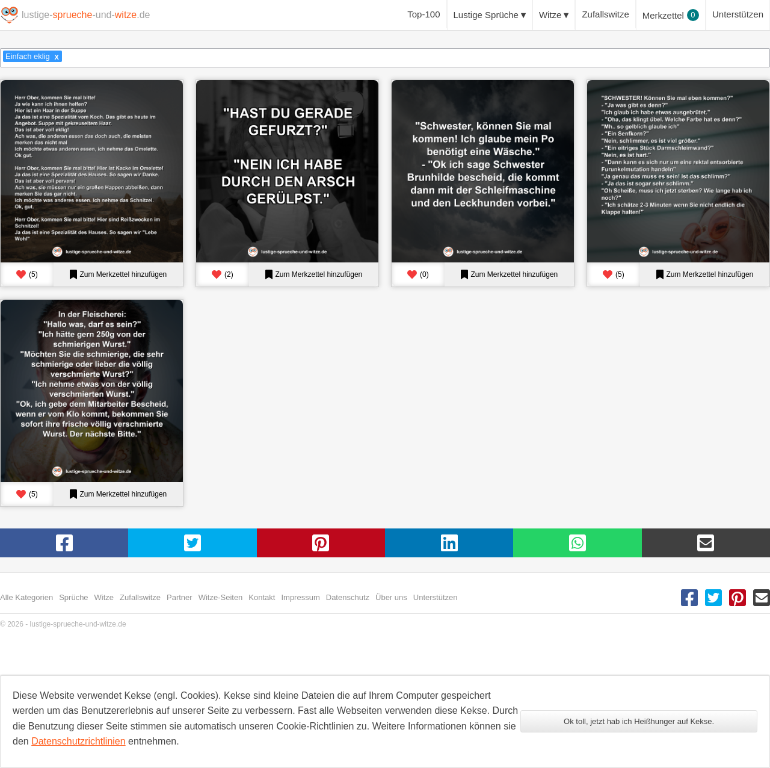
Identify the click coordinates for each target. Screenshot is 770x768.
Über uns (391, 597)
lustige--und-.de (86, 15)
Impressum (300, 597)
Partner (179, 597)
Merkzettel (670, 15)
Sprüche (73, 597)
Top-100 (423, 14)
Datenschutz (347, 597)
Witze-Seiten (221, 597)
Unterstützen (737, 14)
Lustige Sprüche (486, 15)
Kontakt (261, 597)
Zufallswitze (605, 14)
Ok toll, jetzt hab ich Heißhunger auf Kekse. (639, 721)
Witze (550, 15)
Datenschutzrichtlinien (78, 741)
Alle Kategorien (26, 597)
